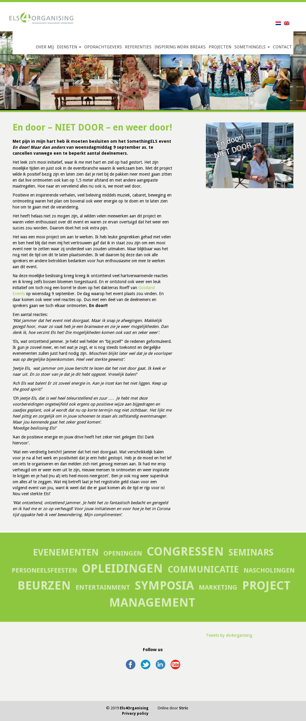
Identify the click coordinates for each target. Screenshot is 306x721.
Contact (282, 47)
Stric (183, 708)
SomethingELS (252, 47)
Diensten (69, 47)
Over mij (45, 47)
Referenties (138, 47)
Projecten (220, 47)
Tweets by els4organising (229, 635)
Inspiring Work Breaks (180, 47)
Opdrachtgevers (103, 47)
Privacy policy (135, 713)
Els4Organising (134, 708)
